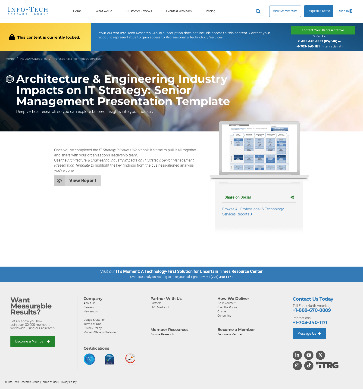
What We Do (104, 11)
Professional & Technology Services (77, 58)
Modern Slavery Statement (101, 332)
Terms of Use (92, 323)
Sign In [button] (345, 11)
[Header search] (259, 11)
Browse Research (162, 334)
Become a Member (32, 341)
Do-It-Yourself (226, 303)
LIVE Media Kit (159, 307)
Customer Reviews (139, 11)
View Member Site (285, 11)
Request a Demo (319, 11)
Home (77, 11)
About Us (90, 303)
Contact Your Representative (322, 30)
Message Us (309, 333)
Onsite (221, 311)
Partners (156, 303)
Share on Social (259, 197)
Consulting (224, 315)
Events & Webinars (179, 11)
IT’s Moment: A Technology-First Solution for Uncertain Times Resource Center (189, 271)
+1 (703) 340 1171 (219, 277)
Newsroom (91, 311)
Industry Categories (33, 58)
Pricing (210, 11)
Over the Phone (227, 307)
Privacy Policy (93, 328)
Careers (89, 307)
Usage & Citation (94, 319)
